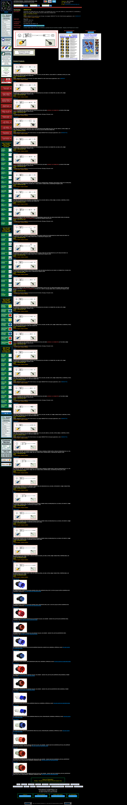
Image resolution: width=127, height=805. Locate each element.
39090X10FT (16, 457)
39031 (14, 527)
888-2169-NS (16, 650)
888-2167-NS (16, 621)
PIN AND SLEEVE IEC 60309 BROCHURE (33, 591)
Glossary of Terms (69, 786)
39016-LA (15, 241)
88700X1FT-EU (64, 132)
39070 (14, 135)
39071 (14, 474)
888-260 (15, 733)
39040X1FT (15, 403)
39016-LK (15, 206)
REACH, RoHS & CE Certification (43, 786)
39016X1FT (15, 188)
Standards (33, 786)
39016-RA (15, 224)
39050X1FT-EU (16, 63)
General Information (78, 786)
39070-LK (15, 153)
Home (6, 12)
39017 (14, 492)
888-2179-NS (16, 677)
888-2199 (15, 762)
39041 (14, 561)
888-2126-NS (16, 579)
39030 (14, 295)
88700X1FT (15, 117)
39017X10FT (16, 509)
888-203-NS (16, 607)
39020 (14, 349)
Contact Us (38, 784)
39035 (14, 259)
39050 (14, 81)
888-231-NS (16, 663)
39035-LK (15, 276)
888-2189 (15, 748)
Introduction (24, 784)
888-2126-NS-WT (17, 593)
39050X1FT (78, 16)
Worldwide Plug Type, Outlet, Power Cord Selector (59, 784)
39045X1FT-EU (64, 436)
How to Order (31, 784)
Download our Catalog (18, 786)
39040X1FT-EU (64, 418)
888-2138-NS (16, 636)
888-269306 (16, 719)
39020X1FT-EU (64, 381)
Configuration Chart (75, 784)
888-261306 (16, 705)
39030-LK (15, 330)
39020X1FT (15, 366)
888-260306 (16, 692)
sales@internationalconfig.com (70, 4)
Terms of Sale (45, 784)
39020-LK (15, 384)
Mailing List (26, 786)
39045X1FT (15, 421)
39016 (14, 171)
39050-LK (15, 99)
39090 (14, 440)
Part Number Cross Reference (57, 786)
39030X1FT (15, 313)
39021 (14, 544)
